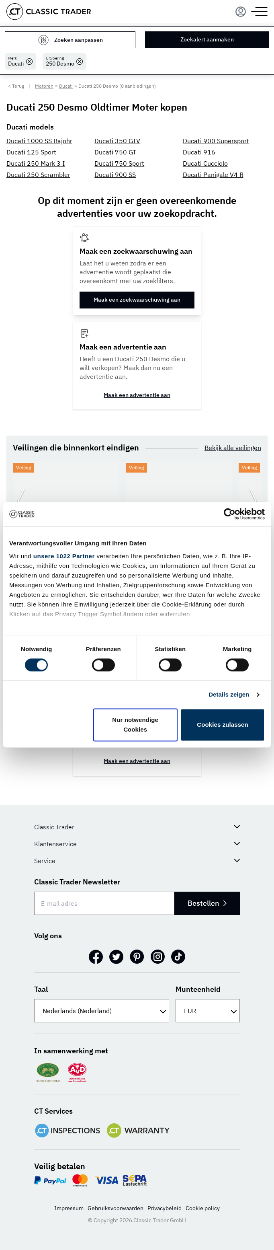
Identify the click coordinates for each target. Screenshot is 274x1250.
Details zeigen (229, 694)
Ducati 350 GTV (117, 141)
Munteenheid (198, 989)
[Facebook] (96, 957)
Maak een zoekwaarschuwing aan (137, 299)
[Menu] (240, 11)
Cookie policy (203, 1208)
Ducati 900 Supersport (216, 141)
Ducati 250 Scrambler (38, 175)
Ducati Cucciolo (205, 163)
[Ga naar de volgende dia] (253, 501)
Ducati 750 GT (115, 152)
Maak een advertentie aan (137, 395)
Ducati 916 (199, 152)
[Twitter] (116, 957)
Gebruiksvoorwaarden (115, 1208)
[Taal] (101, 1010)
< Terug (16, 86)
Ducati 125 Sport (31, 152)
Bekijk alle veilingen (232, 448)
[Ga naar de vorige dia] (21, 501)
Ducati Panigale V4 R (213, 175)
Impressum (69, 1208)
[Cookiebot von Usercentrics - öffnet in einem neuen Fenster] (229, 514)
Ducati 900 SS (115, 175)
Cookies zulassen (222, 725)
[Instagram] (158, 957)
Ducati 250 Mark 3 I (35, 163)
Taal (41, 989)
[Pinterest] (137, 957)
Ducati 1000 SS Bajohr (39, 141)
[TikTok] (178, 957)
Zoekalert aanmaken (207, 39)
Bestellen (207, 903)
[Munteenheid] (208, 1010)
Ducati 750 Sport (119, 163)
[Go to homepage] (48, 11)
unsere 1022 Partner (64, 556)
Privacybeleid (164, 1208)
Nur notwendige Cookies (135, 725)
